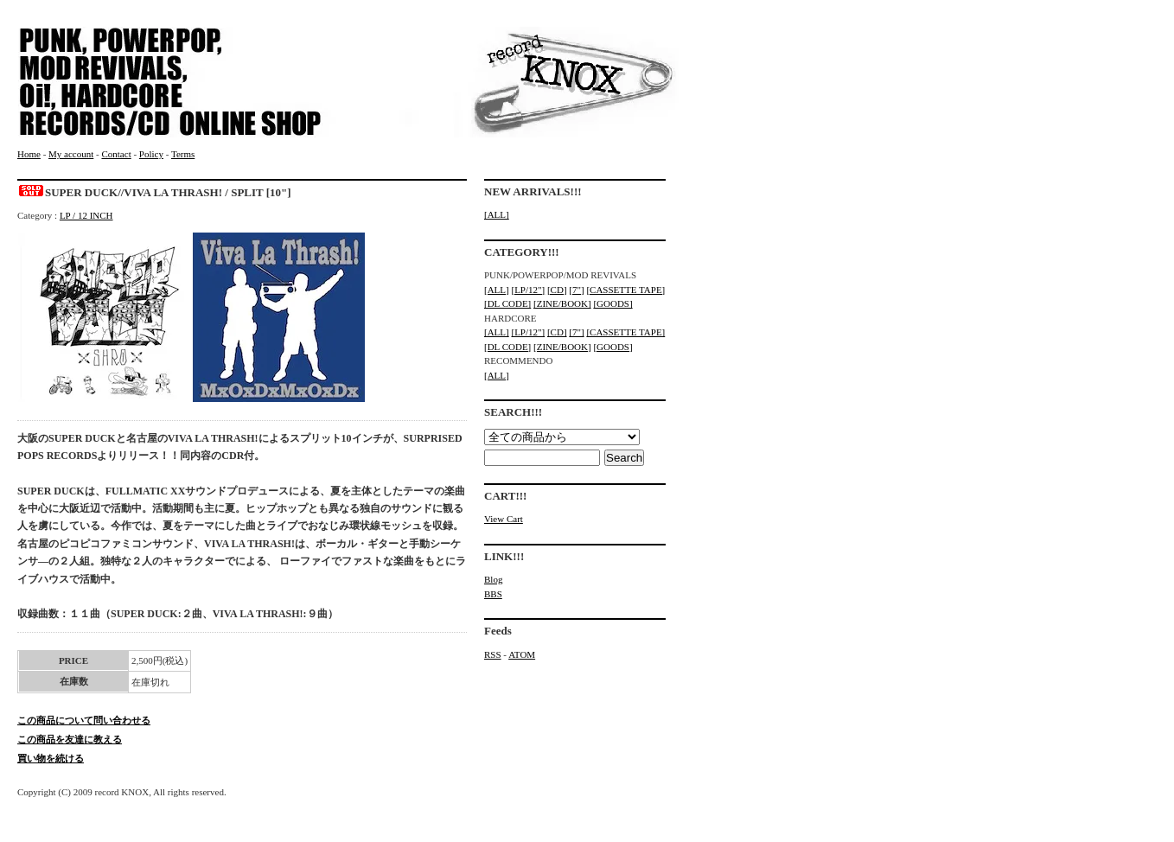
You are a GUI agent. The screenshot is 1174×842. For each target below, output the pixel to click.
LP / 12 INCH (86, 215)
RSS (492, 654)
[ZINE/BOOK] (562, 303)
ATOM (521, 654)
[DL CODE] (507, 303)
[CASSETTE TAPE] (625, 289)
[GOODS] (612, 303)
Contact (116, 154)
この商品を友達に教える (69, 739)
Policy (151, 154)
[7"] (576, 289)
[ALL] (496, 214)
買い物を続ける (50, 758)
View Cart (503, 518)
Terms (183, 154)
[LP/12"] (528, 289)
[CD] (557, 289)
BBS (493, 594)
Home (29, 154)
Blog (493, 579)
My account (70, 154)
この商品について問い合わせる (83, 720)
